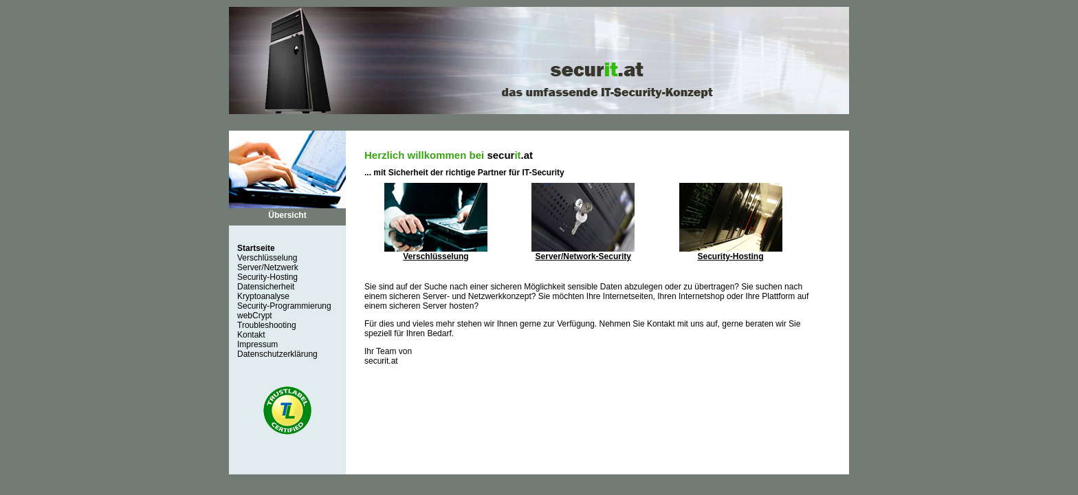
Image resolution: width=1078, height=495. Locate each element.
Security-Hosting (267, 277)
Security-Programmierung (284, 306)
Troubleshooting (266, 325)
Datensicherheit (265, 287)
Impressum (257, 344)
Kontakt (251, 335)
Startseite (256, 248)
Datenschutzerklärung (277, 354)
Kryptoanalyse (263, 296)
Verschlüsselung (267, 258)
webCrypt (254, 315)
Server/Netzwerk (267, 267)
